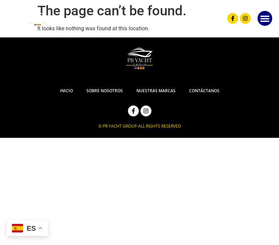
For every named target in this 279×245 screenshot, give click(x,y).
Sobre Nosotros (104, 91)
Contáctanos (204, 91)
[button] (265, 18)
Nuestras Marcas (155, 91)
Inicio (66, 91)
